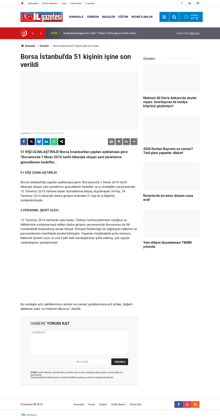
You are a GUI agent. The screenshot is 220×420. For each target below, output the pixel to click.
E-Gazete (90, 3)
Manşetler (33, 3)
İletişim (103, 404)
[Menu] (164, 17)
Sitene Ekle (76, 3)
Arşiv (64, 3)
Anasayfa (27, 46)
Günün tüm (188, 33)
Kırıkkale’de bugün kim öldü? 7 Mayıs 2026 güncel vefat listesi (99, 33)
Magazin (108, 16)
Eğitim (123, 16)
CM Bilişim (31, 415)
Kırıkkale (76, 16)
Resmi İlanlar (142, 16)
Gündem (93, 16)
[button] (119, 141)
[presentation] (32, 33)
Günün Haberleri (50, 3)
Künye (91, 404)
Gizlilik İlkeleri (118, 404)
